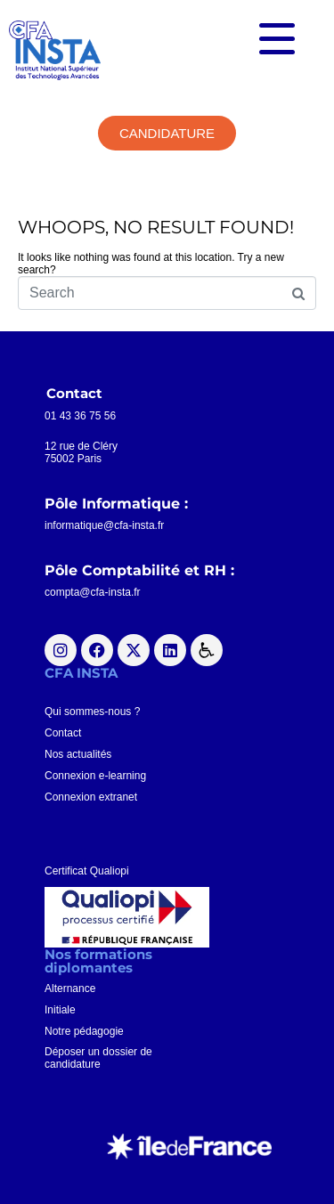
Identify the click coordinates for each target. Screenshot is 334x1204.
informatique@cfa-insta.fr (104, 525)
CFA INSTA (81, 672)
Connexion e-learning (95, 775)
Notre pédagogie (84, 1031)
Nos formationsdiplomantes (98, 961)
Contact (63, 733)
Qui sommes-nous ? (92, 711)
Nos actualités (78, 754)
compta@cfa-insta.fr (93, 592)
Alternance (70, 988)
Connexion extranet (91, 797)
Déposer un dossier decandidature (98, 1057)
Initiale (60, 1010)
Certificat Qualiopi (87, 871)
